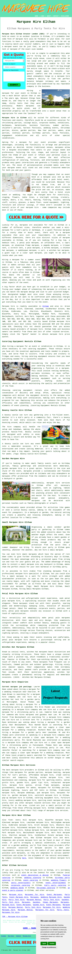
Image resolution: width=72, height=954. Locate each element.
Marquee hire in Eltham (14, 118)
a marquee (64, 368)
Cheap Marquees (50, 902)
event (25, 282)
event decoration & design (35, 875)
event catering (30, 880)
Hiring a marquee (10, 260)
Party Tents (63, 910)
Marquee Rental (34, 900)
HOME (36, 16)
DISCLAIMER (65, 16)
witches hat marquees (37, 652)
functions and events (12, 120)
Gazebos (65, 900)
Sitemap (3, 936)
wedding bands (17, 888)
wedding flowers (58, 880)
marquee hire (22, 39)
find (10, 820)
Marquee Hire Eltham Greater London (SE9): (23, 34)
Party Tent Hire (16, 900)
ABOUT (49, 16)
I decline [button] (51, 943)
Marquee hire (8, 306)
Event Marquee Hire (18, 897)
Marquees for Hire (34, 895)
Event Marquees (54, 895)
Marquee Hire (15, 895)
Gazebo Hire (38, 905)
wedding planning (32, 878)
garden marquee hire (12, 468)
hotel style (64, 192)
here (24, 858)
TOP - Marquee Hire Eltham (14, 917)
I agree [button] (44, 943)
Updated (18, 936)
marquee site (63, 395)
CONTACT (56, 16)
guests (5, 267)
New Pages (11, 936)
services (6, 875)
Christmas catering (46, 888)
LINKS (42, 16)
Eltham (46, 306)
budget (66, 292)
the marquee (22, 292)
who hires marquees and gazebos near (33, 715)
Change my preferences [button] (49, 947)
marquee (8, 47)
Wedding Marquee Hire (51, 897)
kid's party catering (55, 885)
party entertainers (20, 883)
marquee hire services (57, 810)
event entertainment (56, 883)
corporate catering (20, 885)
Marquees (34, 897)
